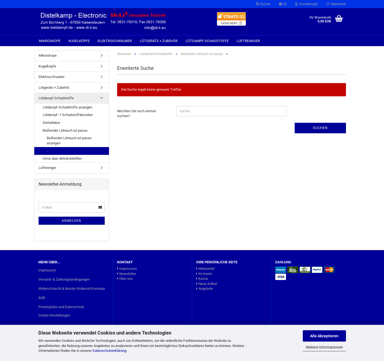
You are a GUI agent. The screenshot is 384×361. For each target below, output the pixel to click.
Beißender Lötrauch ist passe (65, 130)
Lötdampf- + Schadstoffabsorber (68, 115)
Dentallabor (51, 123)
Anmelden (71, 221)
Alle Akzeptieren (324, 336)
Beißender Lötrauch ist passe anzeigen (69, 140)
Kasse (202, 279)
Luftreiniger (248, 41)
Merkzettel (336, 4)
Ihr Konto (204, 274)
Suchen (320, 128)
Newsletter (126, 274)
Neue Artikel (206, 284)
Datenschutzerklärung (109, 351)
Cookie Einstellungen (54, 315)
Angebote (204, 289)
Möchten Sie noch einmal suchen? (136, 113)
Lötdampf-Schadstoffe (207, 41)
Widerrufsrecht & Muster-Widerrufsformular (71, 289)
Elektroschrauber (115, 41)
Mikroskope (49, 41)
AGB (41, 298)
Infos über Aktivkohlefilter (62, 158)
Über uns (125, 279)
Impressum (47, 270)
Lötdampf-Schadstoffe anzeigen (67, 107)
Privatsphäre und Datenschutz (61, 307)
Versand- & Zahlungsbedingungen (64, 279)
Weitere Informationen (324, 347)
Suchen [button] (263, 4)
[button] (283, 4)
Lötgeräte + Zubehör (159, 41)
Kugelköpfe (79, 41)
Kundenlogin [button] (306, 4)
